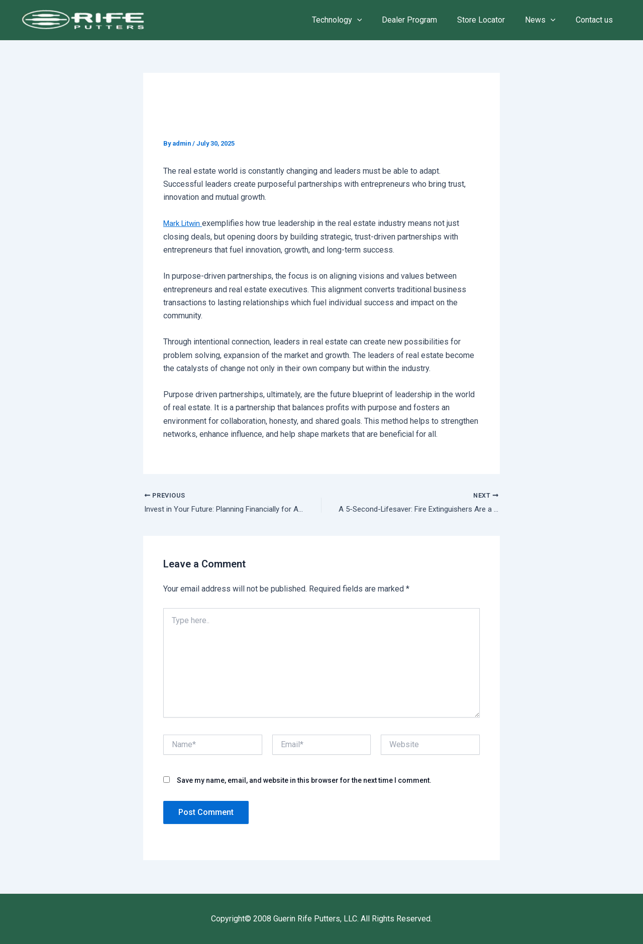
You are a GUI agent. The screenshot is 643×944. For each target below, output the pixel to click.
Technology (355, 20)
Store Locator (491, 20)
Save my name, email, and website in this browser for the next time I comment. (304, 781)
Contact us (596, 20)
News (546, 20)
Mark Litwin (184, 223)
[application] (375, 20)
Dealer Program (423, 20)
